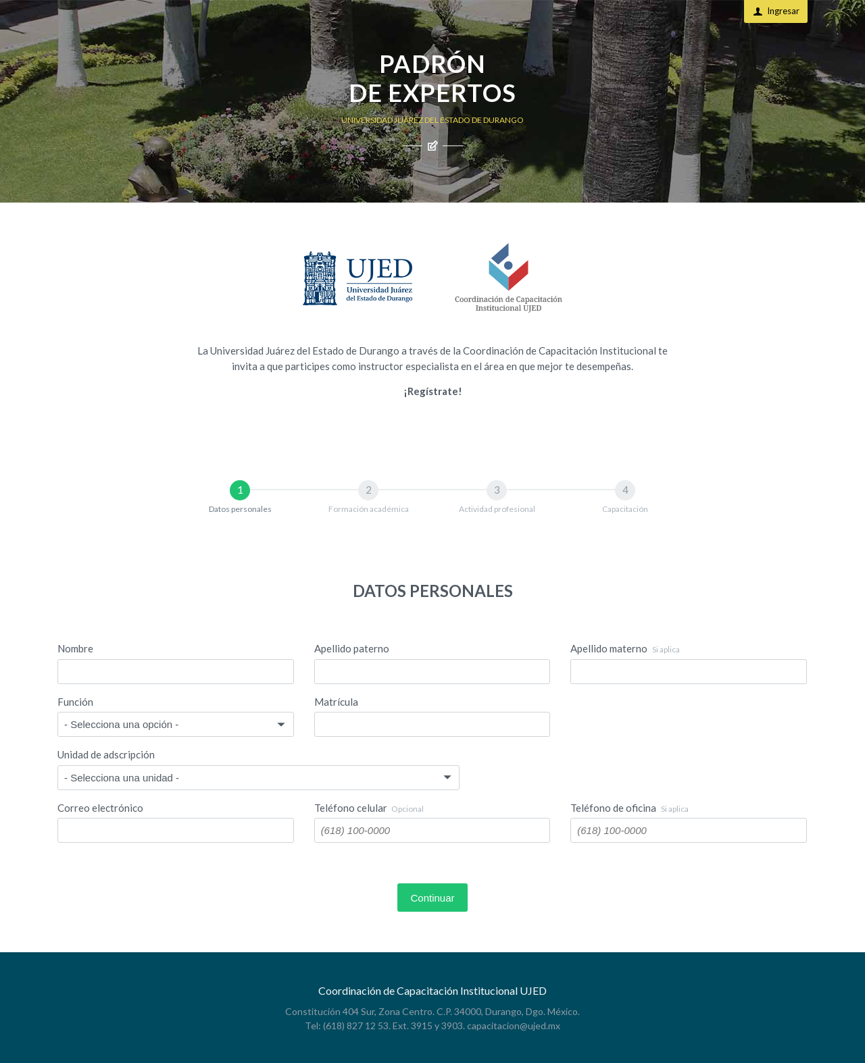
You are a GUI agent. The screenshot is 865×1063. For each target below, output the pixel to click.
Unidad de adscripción (106, 754)
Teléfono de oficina (629, 808)
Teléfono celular (369, 808)
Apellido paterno (351, 648)
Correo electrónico (100, 808)
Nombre (75, 648)
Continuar (432, 898)
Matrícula (336, 702)
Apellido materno (625, 648)
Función (75, 702)
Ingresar (776, 10)
